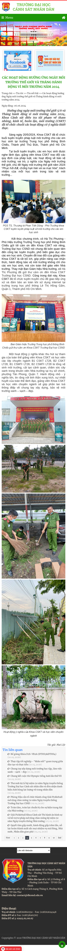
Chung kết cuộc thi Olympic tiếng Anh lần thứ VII (35, 776)
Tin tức (19, 93)
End (59, 838)
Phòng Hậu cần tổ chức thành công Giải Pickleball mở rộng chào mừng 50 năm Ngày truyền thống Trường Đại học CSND (35, 800)
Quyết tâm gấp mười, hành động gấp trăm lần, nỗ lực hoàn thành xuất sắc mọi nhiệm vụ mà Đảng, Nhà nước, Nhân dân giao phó (35, 828)
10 (54, 838)
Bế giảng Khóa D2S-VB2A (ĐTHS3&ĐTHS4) (32, 754)
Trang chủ (7, 93)
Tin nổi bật (33, 93)
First (8, 838)
